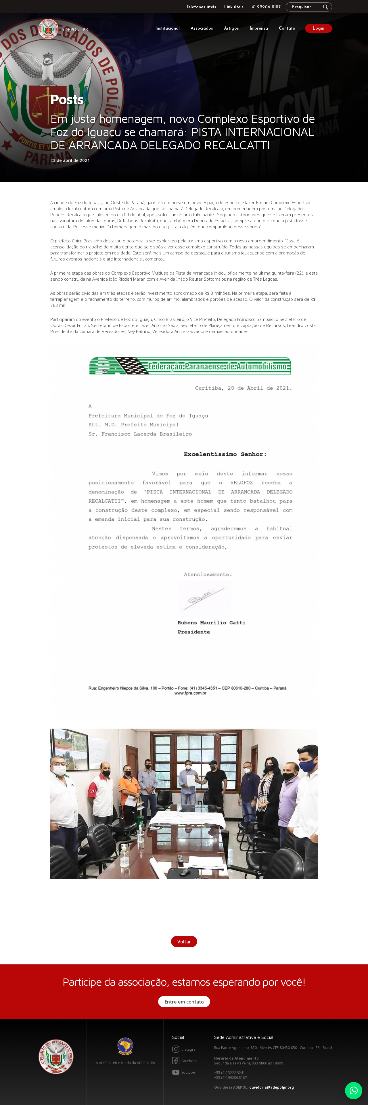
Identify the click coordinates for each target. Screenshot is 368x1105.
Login (318, 28)
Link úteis (234, 7)
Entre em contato (184, 1002)
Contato (287, 28)
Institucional (168, 28)
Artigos (231, 28)
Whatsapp (353, 1090)
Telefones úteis (201, 7)
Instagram (190, 1049)
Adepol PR (64, 30)
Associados (202, 28)
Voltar (184, 942)
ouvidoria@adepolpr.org (271, 1087)
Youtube (188, 1072)
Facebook (189, 1060)
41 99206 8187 (266, 7)
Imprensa (259, 28)
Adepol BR (125, 1046)
